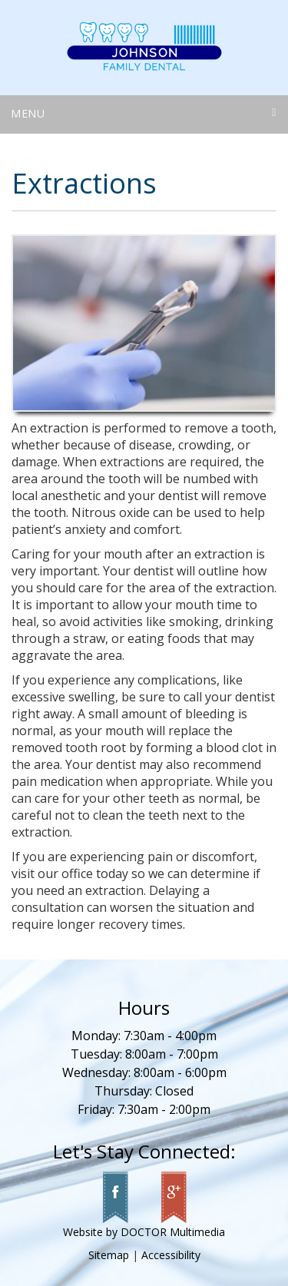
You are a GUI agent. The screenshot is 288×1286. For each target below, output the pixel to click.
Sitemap (108, 1255)
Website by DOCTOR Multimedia (144, 1232)
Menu (28, 113)
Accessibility (170, 1255)
